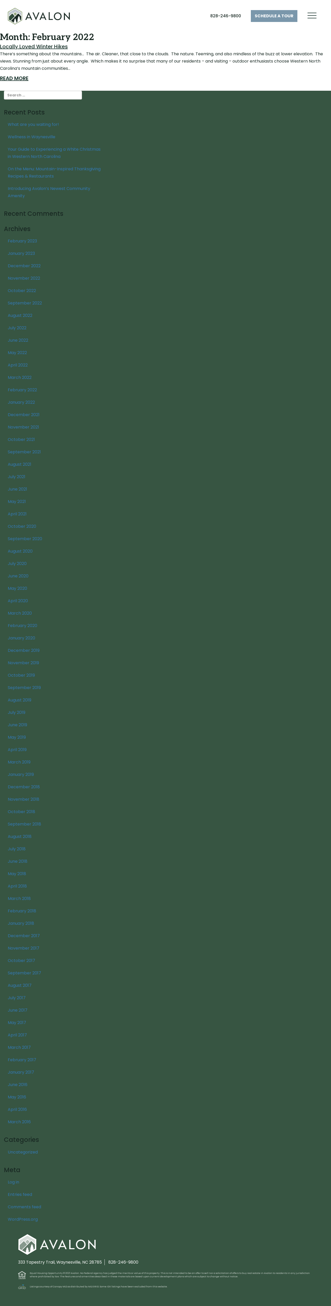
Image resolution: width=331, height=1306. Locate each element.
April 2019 (17, 750)
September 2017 (24, 973)
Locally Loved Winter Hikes (34, 46)
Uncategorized (23, 1152)
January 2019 (21, 774)
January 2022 (21, 402)
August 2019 (19, 700)
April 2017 (17, 1035)
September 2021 (24, 452)
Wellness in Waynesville (31, 137)
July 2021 (16, 477)
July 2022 (17, 328)
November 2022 (24, 278)
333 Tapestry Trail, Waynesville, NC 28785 (60, 1262)
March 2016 (19, 1122)
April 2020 (18, 601)
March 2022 (20, 377)
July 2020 (17, 564)
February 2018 (22, 911)
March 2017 (19, 1047)
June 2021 (17, 489)
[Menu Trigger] (312, 16)
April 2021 (17, 514)
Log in (13, 1182)
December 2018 (24, 787)
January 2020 (21, 638)
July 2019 (16, 712)
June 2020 (18, 576)
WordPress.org (23, 1219)
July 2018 (17, 849)
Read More (14, 78)
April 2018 (17, 886)
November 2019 (23, 663)
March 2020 (20, 613)
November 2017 (23, 948)
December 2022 (24, 266)
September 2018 (24, 824)
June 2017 (17, 1010)
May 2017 (17, 1023)
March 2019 (19, 762)
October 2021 (21, 439)
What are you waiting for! (33, 124)
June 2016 (17, 1085)
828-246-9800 (225, 16)
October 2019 (21, 675)
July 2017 (17, 998)
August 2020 (20, 551)
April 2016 (17, 1109)
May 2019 (17, 737)
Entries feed (20, 1194)
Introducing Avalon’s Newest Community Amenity (49, 192)
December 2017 (24, 936)
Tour (274, 16)
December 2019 (24, 650)
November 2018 (23, 799)
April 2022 (18, 365)
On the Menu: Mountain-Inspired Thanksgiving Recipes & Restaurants (54, 172)
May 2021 (17, 502)
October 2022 (22, 291)
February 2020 (22, 626)
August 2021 (19, 464)
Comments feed (24, 1207)
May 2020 (17, 588)
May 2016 (17, 1097)
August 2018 (20, 836)
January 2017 (21, 1072)
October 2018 (21, 812)
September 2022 (25, 303)
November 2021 (23, 427)
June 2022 (18, 340)
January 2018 (21, 923)
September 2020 (25, 539)
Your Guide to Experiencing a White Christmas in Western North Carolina (54, 152)
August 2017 (20, 985)
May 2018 (17, 874)
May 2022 (17, 353)
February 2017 (22, 1060)
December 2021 (24, 415)
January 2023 (21, 253)
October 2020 (22, 526)
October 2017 (21, 961)
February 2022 (22, 390)
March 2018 (19, 899)
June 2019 (17, 725)
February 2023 (22, 241)
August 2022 (20, 315)
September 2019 (24, 688)
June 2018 (17, 861)
